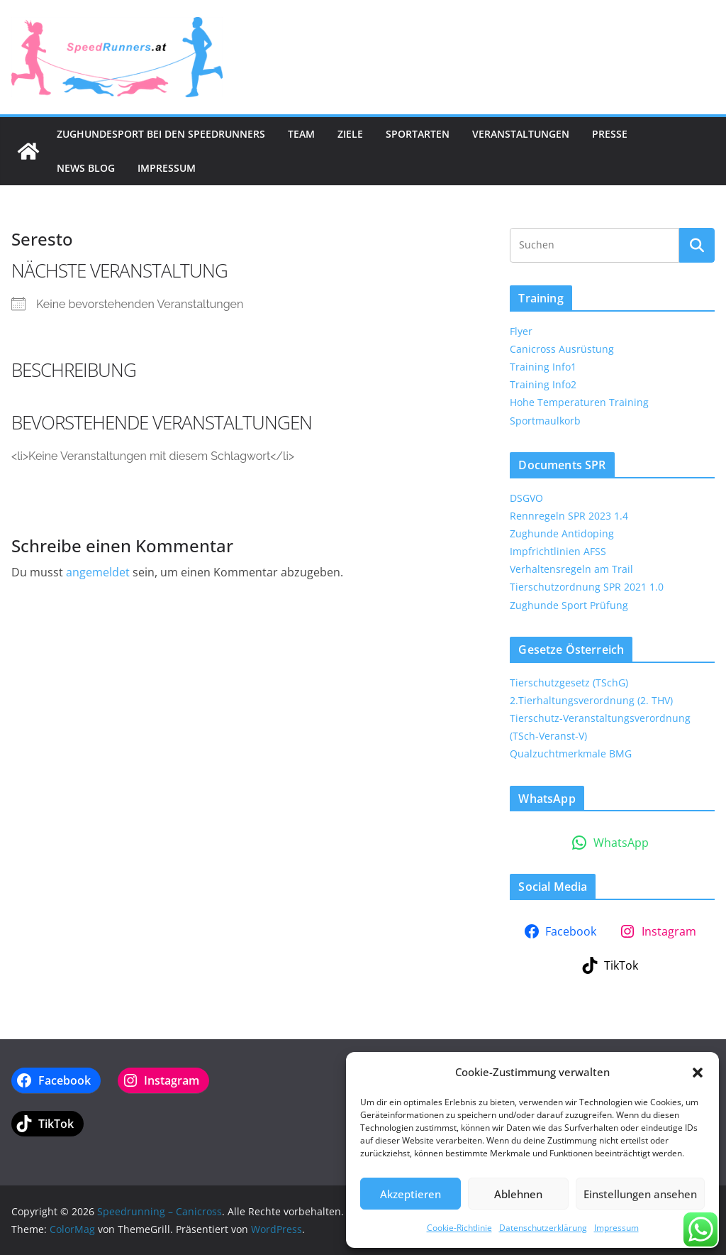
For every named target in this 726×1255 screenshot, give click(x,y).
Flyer (521, 331)
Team (301, 134)
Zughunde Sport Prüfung (569, 605)
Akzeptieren (410, 1194)
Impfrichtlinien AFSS (558, 551)
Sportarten (417, 134)
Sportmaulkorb (545, 420)
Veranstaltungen (520, 134)
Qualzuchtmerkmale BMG (571, 753)
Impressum (616, 1228)
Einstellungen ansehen (640, 1194)
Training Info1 (543, 366)
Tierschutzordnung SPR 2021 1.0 (587, 586)
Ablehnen (518, 1194)
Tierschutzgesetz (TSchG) (569, 682)
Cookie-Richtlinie (459, 1228)
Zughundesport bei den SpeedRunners (161, 134)
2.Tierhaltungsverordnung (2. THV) (591, 700)
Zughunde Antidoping (562, 533)
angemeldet (98, 572)
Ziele (350, 134)
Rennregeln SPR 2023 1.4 (569, 515)
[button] (698, 1072)
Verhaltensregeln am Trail (571, 569)
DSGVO (526, 498)
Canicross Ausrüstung (562, 349)
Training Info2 (543, 384)
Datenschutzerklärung (543, 1228)
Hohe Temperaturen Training (579, 402)
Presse (609, 134)
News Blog (86, 168)
